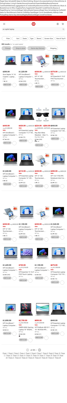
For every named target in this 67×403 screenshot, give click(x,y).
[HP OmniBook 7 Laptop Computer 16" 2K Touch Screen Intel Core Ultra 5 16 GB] (42, 269)
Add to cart (7, 84)
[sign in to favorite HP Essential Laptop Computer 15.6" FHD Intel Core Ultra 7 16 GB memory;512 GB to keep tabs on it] (62, 283)
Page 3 (16, 353)
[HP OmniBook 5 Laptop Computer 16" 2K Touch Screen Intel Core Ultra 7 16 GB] (10, 269)
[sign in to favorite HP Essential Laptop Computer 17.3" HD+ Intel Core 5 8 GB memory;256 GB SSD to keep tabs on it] (30, 141)
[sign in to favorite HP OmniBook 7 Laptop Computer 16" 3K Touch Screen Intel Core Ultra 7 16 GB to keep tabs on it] (62, 237)
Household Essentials (35, 3)
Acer (4, 79)
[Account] (57, 24)
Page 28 (58, 358)
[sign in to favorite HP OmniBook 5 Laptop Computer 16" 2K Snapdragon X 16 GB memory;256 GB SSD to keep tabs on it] (14, 143)
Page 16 (36, 355)
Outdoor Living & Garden (13, 3)
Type (31, 38)
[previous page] (27, 350)
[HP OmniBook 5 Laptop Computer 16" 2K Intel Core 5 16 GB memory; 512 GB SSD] (26, 75)
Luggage (18, 6)
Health (5, 6)
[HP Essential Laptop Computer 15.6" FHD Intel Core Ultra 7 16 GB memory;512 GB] (58, 273)
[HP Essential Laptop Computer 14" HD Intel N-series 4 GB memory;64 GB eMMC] (26, 177)
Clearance (36, 10)
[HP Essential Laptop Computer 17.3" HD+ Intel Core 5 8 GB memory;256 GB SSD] (26, 131)
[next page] (39, 350)
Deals (31, 10)
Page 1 (5, 353)
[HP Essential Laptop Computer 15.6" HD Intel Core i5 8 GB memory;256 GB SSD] (58, 129)
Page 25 (38, 358)
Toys (35, 6)
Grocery (25, 3)
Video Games (49, 6)
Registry (25, 15)
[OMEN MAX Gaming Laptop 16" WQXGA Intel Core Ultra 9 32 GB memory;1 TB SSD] (26, 328)
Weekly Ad (51, 12)
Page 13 (16, 355)
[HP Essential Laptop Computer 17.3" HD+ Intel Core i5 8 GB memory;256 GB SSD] (58, 324)
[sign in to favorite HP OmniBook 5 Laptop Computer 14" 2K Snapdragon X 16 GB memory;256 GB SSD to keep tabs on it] (14, 184)
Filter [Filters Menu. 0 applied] (6, 38)
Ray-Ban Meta (39, 137)
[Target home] (34, 24)
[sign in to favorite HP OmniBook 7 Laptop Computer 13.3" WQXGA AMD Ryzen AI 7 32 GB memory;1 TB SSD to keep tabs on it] (14, 334)
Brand (39, 38)
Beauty (49, 3)
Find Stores (48, 15)
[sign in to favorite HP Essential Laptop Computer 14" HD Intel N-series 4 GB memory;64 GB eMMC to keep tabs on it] (30, 186)
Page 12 (9, 355)
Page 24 (31, 358)
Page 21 (11, 358)
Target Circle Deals (40, 12)
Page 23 (25, 358)
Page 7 (39, 353)
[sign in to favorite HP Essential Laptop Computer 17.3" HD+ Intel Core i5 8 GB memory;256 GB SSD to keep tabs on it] (62, 334)
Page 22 (18, 358)
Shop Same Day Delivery (13, 15)
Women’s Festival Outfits (18, 12)
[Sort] (16, 38)
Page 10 (57, 353)
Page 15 (29, 355)
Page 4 (22, 353)
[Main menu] (4, 24)
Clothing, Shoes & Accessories (38, 1)
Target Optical (24, 10)
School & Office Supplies (13, 8)
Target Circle (39, 15)
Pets (48, 8)
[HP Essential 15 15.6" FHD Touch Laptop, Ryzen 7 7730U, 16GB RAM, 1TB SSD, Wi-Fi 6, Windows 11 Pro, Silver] (26, 273)
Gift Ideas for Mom (20, 1)
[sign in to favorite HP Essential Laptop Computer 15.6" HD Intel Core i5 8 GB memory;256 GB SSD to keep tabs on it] (62, 139)
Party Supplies (27, 8)
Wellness (11, 6)
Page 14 (23, 355)
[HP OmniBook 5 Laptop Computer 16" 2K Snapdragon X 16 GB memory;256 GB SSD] (10, 134)
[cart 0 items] (63, 24)
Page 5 (28, 353)
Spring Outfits (58, 10)
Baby (45, 3)
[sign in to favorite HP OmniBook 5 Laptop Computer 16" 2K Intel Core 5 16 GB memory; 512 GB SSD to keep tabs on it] (30, 85)
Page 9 (51, 353)
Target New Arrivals (7, 1)
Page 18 (49, 355)
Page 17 (42, 355)
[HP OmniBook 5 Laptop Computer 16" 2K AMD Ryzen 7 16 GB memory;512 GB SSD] (26, 228)
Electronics (41, 6)
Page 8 (45, 353)
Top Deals (30, 12)
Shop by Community (11, 10)
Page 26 (45, 358)
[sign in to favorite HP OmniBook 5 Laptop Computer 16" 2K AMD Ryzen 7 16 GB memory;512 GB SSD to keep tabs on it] (30, 237)
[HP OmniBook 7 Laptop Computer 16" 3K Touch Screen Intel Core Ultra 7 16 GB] (58, 228)
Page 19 (56, 355)
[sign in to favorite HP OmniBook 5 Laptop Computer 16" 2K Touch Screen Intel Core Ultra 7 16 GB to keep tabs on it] (14, 278)
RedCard (31, 15)
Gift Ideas (35, 8)
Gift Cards (42, 8)
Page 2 (10, 353)
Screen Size (48, 38)
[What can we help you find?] (33, 29)
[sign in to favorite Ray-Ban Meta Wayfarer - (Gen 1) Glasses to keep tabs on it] (46, 145)
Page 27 (51, 358)
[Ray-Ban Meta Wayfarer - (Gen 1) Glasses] (42, 134)
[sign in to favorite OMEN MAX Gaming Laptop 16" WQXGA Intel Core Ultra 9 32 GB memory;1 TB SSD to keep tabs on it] (30, 340)
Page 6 (33, 353)
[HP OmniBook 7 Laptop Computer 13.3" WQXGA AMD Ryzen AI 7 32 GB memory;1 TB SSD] (10, 324)
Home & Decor (54, 1)
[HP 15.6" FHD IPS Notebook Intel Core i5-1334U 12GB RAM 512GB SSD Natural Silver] (58, 177)
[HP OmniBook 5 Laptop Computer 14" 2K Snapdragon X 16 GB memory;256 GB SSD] (10, 175)
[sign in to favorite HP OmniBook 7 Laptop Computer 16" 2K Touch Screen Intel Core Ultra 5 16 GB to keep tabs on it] (46, 278)
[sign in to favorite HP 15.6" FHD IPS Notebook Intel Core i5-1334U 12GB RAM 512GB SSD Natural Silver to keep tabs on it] (62, 186)
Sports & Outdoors (27, 6)
